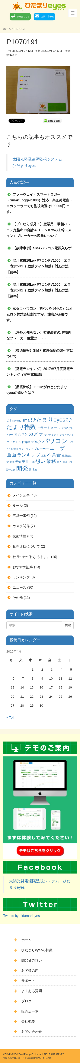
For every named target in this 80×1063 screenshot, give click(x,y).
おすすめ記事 (23, 567)
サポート (28, 981)
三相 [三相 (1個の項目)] (43, 455)
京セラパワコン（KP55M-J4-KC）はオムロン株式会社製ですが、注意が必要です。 (39, 314)
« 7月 (10, 717)
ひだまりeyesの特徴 (36, 950)
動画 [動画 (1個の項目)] (12, 462)
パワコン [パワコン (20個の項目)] (55, 440)
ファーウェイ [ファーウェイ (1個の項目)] (26, 449)
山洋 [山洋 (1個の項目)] (32, 462)
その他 (18, 598)
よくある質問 (31, 991)
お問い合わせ (47, 16)
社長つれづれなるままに (31, 557)
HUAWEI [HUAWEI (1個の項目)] (16, 420)
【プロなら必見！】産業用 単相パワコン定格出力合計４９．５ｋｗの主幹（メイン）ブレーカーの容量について (38, 229)
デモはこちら (23, 16)
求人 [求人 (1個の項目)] (59, 462)
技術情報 (19, 536)
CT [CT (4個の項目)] (9, 420)
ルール (18, 505)
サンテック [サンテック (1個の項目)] (50, 434)
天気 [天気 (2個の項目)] (18, 461)
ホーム (7, 28)
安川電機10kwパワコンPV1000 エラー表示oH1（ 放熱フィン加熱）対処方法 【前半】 (38, 266)
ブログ (26, 1001)
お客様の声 (29, 970)
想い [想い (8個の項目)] (40, 461)
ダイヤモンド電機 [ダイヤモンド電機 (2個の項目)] (18, 442)
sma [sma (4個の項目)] (25, 420)
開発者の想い (31, 960)
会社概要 (28, 1021)
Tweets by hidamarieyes (21, 916)
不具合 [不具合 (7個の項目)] (54, 455)
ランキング (21, 577)
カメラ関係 (21, 526)
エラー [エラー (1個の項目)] (9, 434)
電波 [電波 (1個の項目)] (34, 469)
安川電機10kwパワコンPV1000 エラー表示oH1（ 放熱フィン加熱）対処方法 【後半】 (38, 290)
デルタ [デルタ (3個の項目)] (36, 442)
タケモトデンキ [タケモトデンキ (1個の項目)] (65, 434)
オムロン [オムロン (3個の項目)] (21, 434)
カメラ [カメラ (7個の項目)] (36, 433)
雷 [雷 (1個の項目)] (30, 469)
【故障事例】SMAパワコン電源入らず (42, 248)
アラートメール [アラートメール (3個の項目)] (49, 428)
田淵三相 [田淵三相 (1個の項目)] (67, 462)
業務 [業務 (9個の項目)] (51, 461)
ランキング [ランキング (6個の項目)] (29, 454)
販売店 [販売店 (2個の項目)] (10, 469)
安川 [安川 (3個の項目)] (25, 461)
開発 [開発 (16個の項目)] (22, 468)
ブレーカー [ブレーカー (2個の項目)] (41, 448)
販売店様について (26, 546)
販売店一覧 (29, 1011)
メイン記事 (21, 495)
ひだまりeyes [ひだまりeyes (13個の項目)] (48, 419)
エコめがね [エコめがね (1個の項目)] (67, 428)
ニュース (19, 587)
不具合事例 (21, 516)
